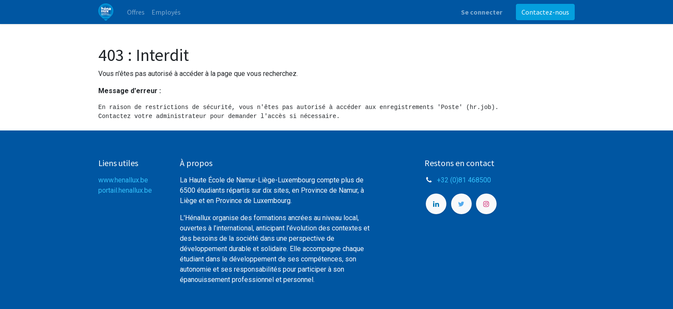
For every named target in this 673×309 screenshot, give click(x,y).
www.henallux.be (123, 180)
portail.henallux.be (125, 190)
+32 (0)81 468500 (464, 180)
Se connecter (481, 12)
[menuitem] (136, 12)
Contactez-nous (545, 12)
